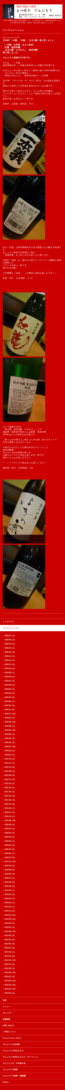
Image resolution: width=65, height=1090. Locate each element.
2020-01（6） (10, 656)
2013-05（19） (10, 985)
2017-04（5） (10, 791)
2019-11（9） (10, 664)
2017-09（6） (10, 771)
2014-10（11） (10, 915)
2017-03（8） (10, 796)
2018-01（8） (10, 754)
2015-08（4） (10, 874)
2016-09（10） (10, 820)
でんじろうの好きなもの (13, 1051)
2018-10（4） (10, 717)
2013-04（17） (10, 989)
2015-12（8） (10, 857)
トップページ (8, 622)
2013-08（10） (10, 972)
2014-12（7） (10, 906)
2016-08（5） (10, 824)
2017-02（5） (10, 800)
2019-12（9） (10, 660)
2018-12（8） (10, 709)
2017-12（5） (10, 759)
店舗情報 (6, 1019)
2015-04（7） (10, 890)
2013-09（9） (10, 968)
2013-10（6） (10, 964)
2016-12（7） (10, 808)
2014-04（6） (10, 939)
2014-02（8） (10, 948)
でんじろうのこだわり (12, 1038)
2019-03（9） (10, 697)
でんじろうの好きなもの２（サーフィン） (21, 1057)
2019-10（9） (10, 668)
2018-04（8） (10, 742)
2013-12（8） (10, 956)
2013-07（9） (10, 976)
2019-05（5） (10, 689)
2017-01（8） (10, 804)
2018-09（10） (10, 722)
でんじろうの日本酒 (11, 1044)
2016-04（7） (10, 841)
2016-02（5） (10, 849)
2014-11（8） (10, 911)
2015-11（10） (10, 861)
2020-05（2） (10, 639)
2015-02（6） (10, 898)
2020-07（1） (10, 635)
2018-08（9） (10, 726)
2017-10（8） (10, 767)
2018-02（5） (10, 750)
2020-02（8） (10, 652)
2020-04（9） (10, 644)
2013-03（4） (10, 993)
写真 (4, 1000)
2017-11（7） (10, 763)
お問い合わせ (8, 1025)
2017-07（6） (10, 779)
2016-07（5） (10, 828)
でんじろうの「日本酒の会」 (15, 1063)
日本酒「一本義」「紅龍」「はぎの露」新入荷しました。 (29, 40)
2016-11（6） (10, 812)
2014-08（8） (10, 923)
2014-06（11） (10, 931)
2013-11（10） (10, 960)
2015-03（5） (10, 894)
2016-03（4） (10, 845)
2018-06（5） (10, 734)
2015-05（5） (10, 886)
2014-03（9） (10, 943)
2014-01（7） (10, 952)
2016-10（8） (10, 816)
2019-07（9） (10, 681)
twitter (6, 1082)
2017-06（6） (10, 783)
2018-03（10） (10, 746)
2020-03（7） (10, 648)
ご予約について (9, 1032)
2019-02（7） (10, 701)
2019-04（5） (10, 693)
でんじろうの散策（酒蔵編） (15, 1076)
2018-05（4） (10, 738)
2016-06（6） (10, 833)
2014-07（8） (10, 927)
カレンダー (7, 1013)
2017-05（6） (10, 787)
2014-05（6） (10, 935)
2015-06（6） (10, 882)
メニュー (6, 1007)
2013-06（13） (10, 980)
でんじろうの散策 (10, 1069)
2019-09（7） (10, 672)
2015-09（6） (10, 869)
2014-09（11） (10, 919)
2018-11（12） (10, 713)
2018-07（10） (10, 730)
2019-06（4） (10, 685)
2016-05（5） (10, 837)
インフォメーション (11, 628)
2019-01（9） (10, 705)
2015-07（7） (10, 878)
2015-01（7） (10, 902)
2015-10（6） (10, 865)
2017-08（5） (10, 775)
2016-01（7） (10, 853)
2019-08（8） (10, 676)
